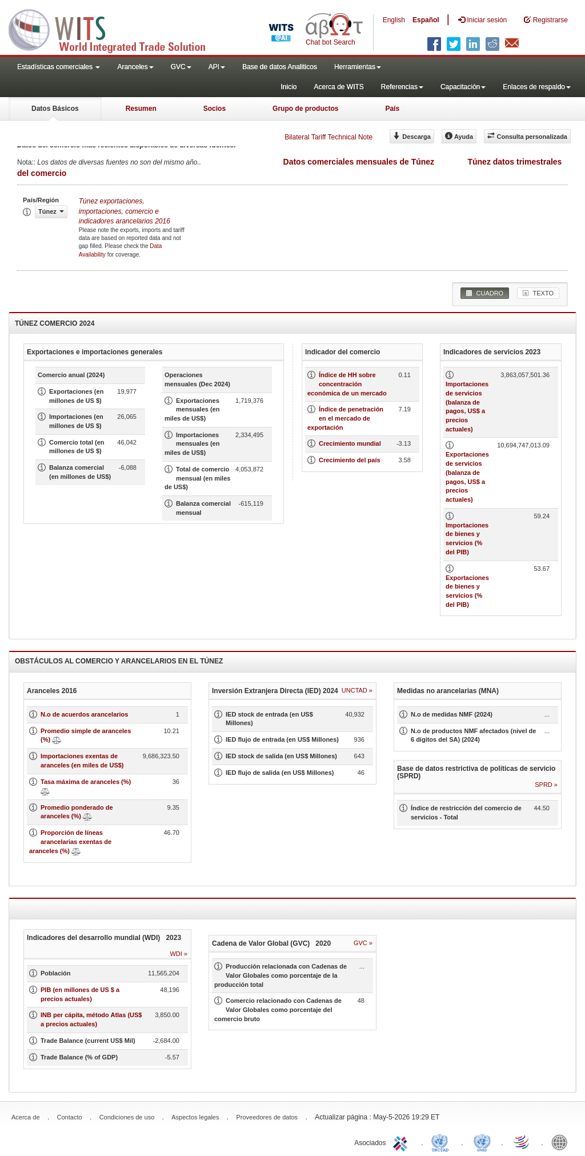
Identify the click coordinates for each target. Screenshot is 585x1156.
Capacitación (463, 87)
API (217, 67)
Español (425, 20)
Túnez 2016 (124, 211)
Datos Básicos (55, 109)
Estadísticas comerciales (58, 67)
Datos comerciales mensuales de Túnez (359, 161)
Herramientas (357, 67)
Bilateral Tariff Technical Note (328, 137)
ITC (402, 1141)
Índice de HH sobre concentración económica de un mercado (347, 383)
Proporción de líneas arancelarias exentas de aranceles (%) (70, 841)
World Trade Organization (522, 1141)
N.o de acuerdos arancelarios (84, 714)
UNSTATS (482, 1141)
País (392, 109)
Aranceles (135, 67)
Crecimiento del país (349, 460)
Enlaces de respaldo (537, 87)
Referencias (402, 87)
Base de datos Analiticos (279, 67)
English (394, 20)
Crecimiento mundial (350, 443)
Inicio (288, 87)
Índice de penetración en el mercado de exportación (345, 418)
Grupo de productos (305, 109)
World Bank (562, 1141)
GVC (181, 67)
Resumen (141, 109)
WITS (114, 28)
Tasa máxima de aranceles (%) (86, 781)
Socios (214, 109)
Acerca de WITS (338, 87)
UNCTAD (442, 1141)
